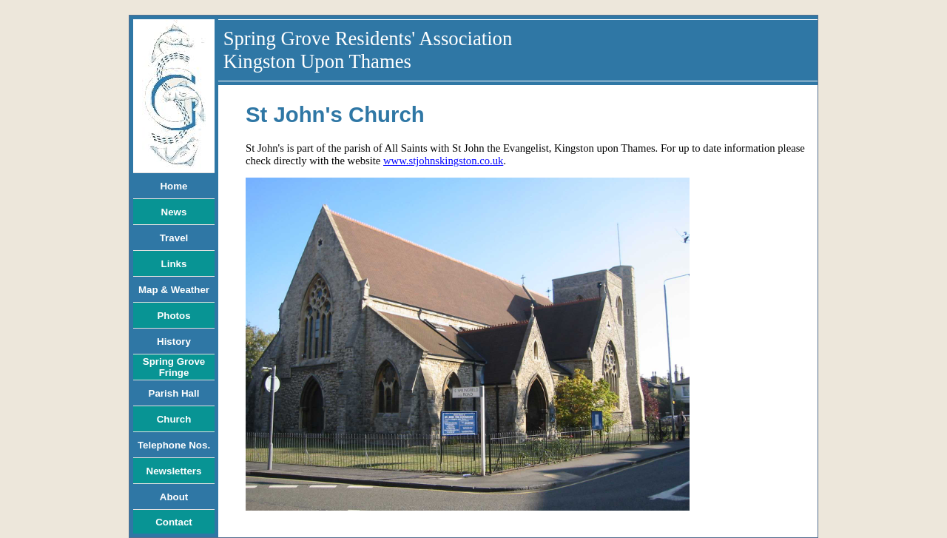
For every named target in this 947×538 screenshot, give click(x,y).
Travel (174, 237)
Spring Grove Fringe (174, 367)
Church (174, 419)
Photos (173, 315)
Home (173, 186)
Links (174, 263)
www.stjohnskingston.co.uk (443, 161)
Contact (173, 522)
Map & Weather (173, 289)
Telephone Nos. (174, 445)
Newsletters (174, 471)
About (174, 496)
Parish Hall (174, 393)
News (174, 212)
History (174, 341)
